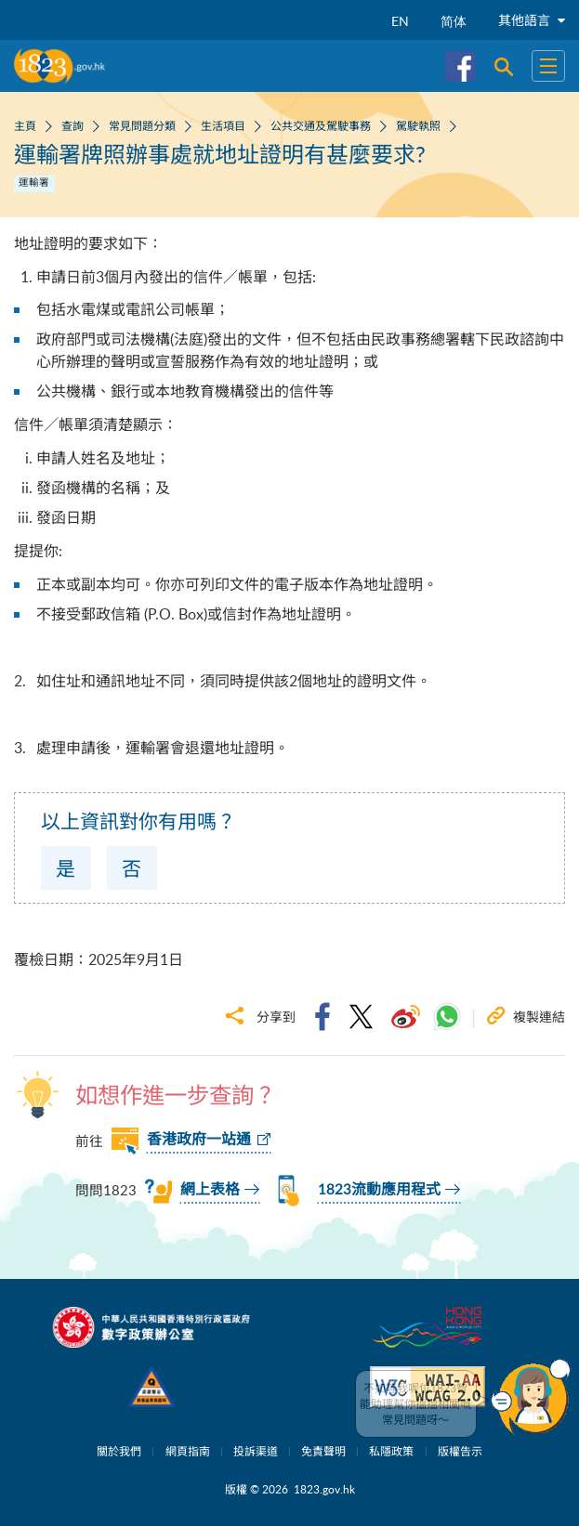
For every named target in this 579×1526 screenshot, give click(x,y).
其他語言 (531, 20)
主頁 (25, 125)
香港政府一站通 (199, 1139)
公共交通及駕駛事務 (320, 125)
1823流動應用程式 (379, 1189)
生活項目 (223, 125)
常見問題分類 (142, 125)
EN (400, 21)
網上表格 (210, 1189)
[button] (531, 1397)
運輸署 (34, 182)
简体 (454, 21)
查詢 (72, 125)
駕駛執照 (418, 125)
